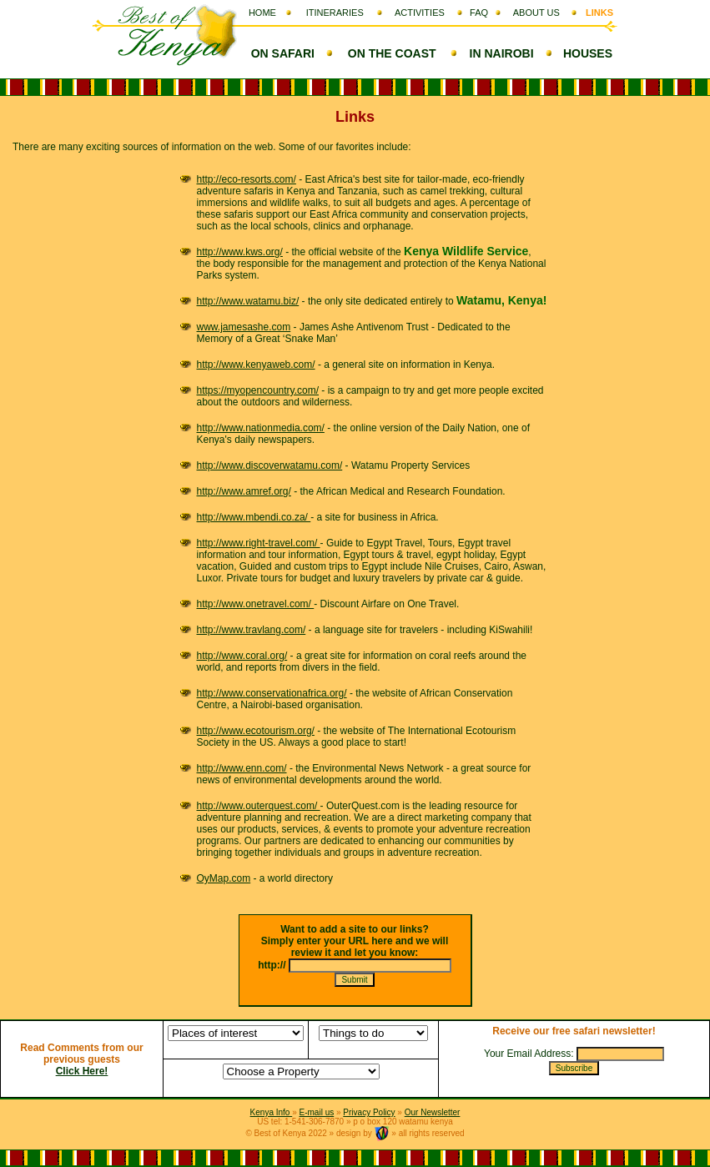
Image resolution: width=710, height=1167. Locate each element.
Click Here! (82, 1071)
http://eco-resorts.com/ (246, 179)
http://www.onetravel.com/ (256, 604)
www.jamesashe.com (244, 327)
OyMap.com (224, 878)
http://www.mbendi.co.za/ (254, 517)
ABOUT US (536, 13)
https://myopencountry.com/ (258, 390)
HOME (262, 13)
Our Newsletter (433, 1112)
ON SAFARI (283, 53)
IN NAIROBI (502, 53)
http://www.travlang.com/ (251, 630)
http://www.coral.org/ (242, 655)
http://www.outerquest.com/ (258, 806)
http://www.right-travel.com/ (258, 543)
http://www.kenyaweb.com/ (256, 364)
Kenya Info (271, 1112)
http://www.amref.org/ (244, 491)
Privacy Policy (369, 1112)
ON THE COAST (392, 53)
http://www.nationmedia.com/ (261, 428)
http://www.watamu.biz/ (248, 301)
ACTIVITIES (420, 13)
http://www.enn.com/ (242, 768)
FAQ (479, 13)
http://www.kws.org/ (240, 252)
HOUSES (587, 53)
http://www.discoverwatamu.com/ (270, 465)
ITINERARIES (335, 13)
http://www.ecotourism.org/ (256, 731)
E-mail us (317, 1112)
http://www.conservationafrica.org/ (272, 693)
